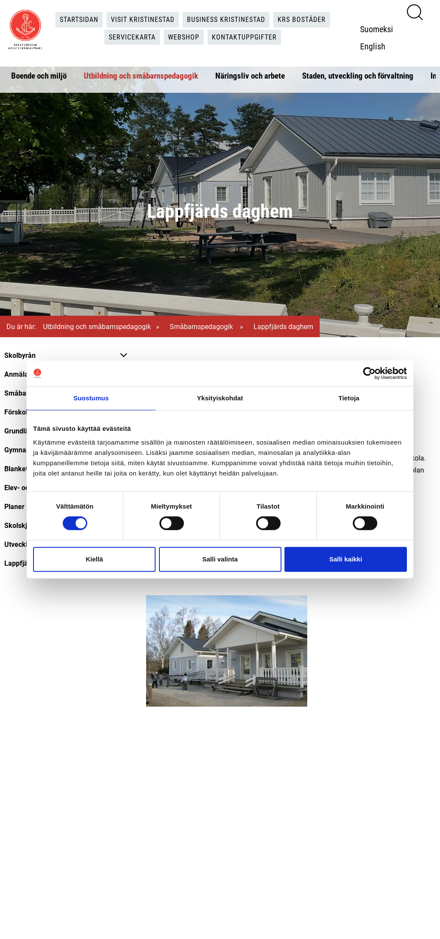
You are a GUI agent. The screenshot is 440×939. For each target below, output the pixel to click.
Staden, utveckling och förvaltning (357, 75)
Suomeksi (376, 28)
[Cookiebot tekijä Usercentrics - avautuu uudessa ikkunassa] (369, 373)
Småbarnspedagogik (202, 326)
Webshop (183, 37)
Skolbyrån (20, 355)
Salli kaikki (345, 559)
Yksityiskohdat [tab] (220, 398)
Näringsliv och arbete (250, 75)
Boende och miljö (39, 75)
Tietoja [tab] (349, 398)
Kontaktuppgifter (244, 37)
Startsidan (79, 19)
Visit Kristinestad (142, 19)
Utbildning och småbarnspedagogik (141, 75)
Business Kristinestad (226, 19)
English (372, 46)
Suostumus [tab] (91, 398)
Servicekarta (132, 37)
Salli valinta (220, 559)
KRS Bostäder (302, 19)
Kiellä (94, 559)
